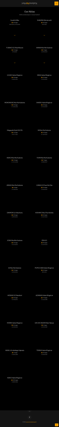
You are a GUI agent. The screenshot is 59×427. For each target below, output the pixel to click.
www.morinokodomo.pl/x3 (31, 422)
